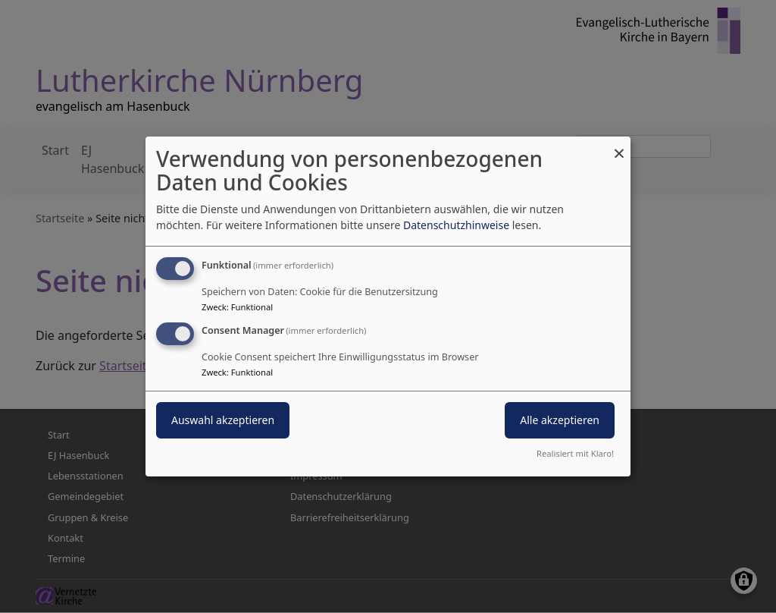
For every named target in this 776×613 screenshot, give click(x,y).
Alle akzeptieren (559, 420)
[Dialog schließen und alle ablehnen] (619, 146)
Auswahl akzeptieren (222, 420)
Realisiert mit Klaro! (575, 453)
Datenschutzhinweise (456, 225)
